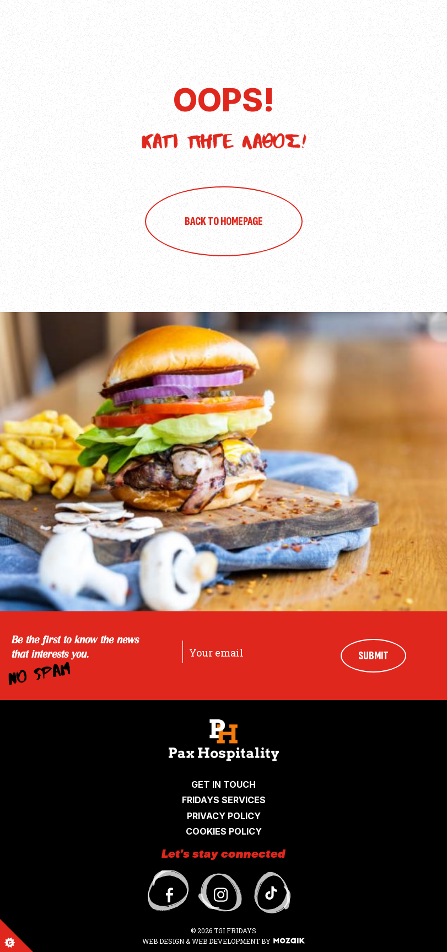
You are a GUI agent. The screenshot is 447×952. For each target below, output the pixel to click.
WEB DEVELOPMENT (226, 941)
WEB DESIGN (164, 941)
